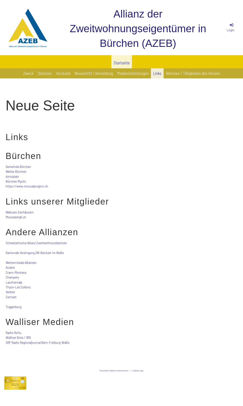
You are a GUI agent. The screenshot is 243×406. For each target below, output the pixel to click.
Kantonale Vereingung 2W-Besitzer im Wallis (35, 253)
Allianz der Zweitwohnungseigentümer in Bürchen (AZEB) (138, 28)
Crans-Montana (16, 272)
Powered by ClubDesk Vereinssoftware (113, 370)
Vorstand (63, 73)
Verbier (10, 292)
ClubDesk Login (137, 370)
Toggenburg (13, 307)
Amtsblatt (12, 176)
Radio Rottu (13, 332)
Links (157, 73)
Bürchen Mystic (16, 181)
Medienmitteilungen (133, 73)
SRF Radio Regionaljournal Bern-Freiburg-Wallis (38, 342)
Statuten (45, 73)
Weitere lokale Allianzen (21, 262)
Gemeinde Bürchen (18, 166)
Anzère (10, 267)
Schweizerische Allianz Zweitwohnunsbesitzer (36, 243)
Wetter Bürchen (16, 171)
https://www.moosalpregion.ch (27, 186)
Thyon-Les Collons (18, 287)
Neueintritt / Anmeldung (94, 73)
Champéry (12, 277)
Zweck (28, 73)
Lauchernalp (14, 282)
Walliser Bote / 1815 (18, 337)
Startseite (122, 62)
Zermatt (11, 297)
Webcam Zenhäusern (20, 212)
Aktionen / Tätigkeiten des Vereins (193, 73)
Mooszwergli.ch (16, 217)
